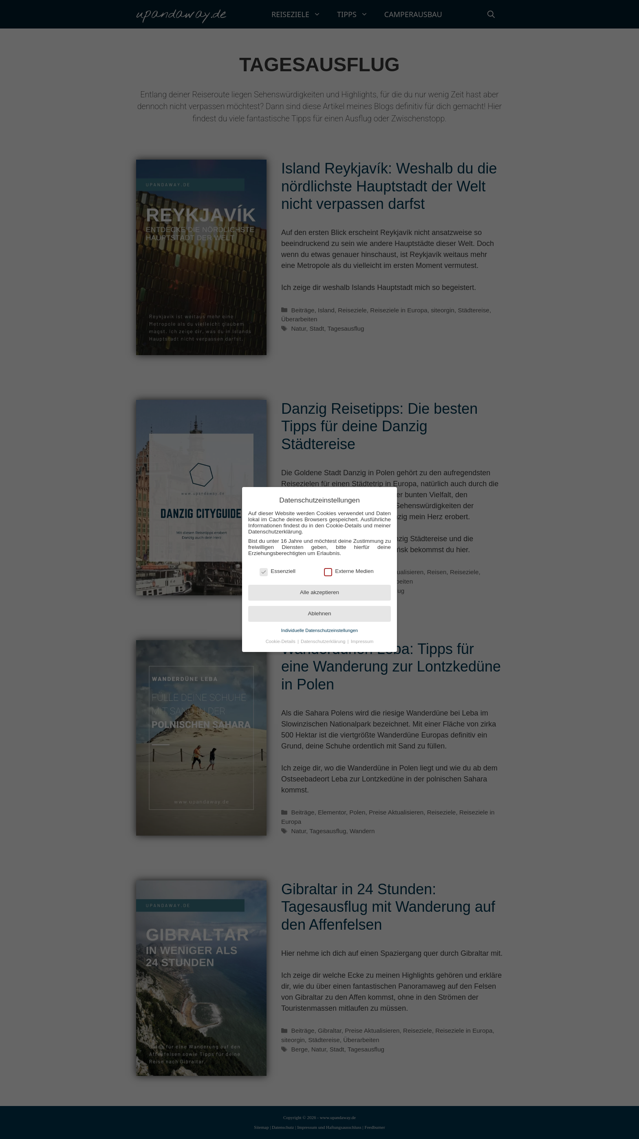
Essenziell (277, 571)
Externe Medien (349, 571)
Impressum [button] (362, 641)
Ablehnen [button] (319, 613)
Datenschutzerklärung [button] (324, 641)
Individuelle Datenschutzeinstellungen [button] (319, 630)
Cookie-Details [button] (281, 641)
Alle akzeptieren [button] (319, 592)
